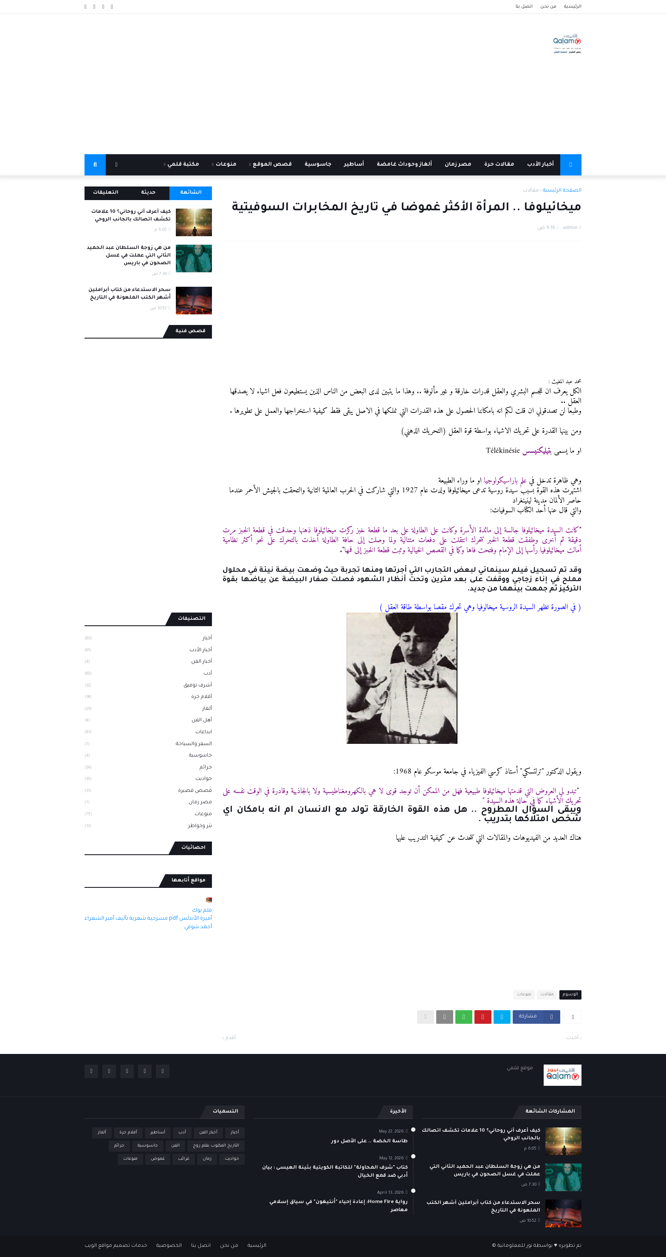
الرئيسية (572, 6)
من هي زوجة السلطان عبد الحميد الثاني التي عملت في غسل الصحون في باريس (129, 256)
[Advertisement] (239, 84)
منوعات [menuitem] (226, 165)
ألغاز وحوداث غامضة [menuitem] (404, 165)
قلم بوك (202, 911)
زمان (207, 1159)
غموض (158, 1159)
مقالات (531, 191)
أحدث (572, 1038)
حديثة (148, 193)
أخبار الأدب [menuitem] (540, 165)
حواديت (148, 780)
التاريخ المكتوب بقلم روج (216, 1146)
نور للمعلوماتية (514, 1246)
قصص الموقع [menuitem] (272, 165)
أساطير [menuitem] (354, 165)
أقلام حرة (148, 698)
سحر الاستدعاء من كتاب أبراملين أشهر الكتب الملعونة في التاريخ (129, 294)
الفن (175, 1146)
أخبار (148, 639)
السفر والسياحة (148, 745)
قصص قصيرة (148, 792)
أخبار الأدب (148, 651)
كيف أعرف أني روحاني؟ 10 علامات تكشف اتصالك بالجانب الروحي (131, 216)
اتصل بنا (524, 6)
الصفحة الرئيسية (562, 191)
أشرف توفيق (148, 686)
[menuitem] (570, 164)
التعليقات (106, 193)
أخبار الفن (148, 662)
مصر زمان (148, 803)
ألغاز (148, 710)
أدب (148, 674)
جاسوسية (148, 756)
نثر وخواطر (148, 827)
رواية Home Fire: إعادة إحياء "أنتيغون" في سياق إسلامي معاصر (338, 1206)
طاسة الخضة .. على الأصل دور (369, 1141)
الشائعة (191, 193)
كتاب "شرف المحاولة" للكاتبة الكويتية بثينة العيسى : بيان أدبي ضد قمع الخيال (335, 1171)
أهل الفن (148, 721)
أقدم (231, 1038)
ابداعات (148, 733)
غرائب (183, 1159)
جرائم (148, 768)
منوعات (524, 994)
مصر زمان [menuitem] (458, 165)
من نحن (548, 6)
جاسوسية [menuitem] (318, 165)
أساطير (157, 1132)
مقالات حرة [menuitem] (499, 165)
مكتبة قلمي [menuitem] (183, 165)
